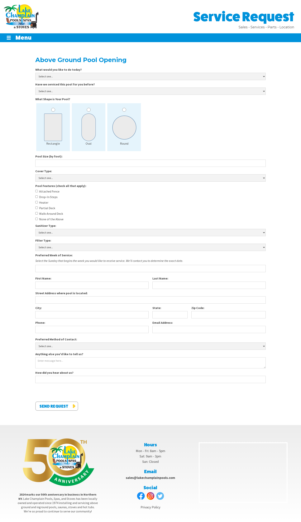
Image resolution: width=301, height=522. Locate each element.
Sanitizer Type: (45, 226)
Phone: (40, 323)
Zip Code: (197, 308)
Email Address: (162, 323)
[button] (21, 37)
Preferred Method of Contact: (56, 339)
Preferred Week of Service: (54, 255)
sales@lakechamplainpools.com (150, 477)
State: (156, 308)
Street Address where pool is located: (61, 293)
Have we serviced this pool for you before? (65, 84)
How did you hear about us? (54, 372)
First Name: (43, 278)
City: (38, 308)
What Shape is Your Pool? (52, 99)
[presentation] (64, 392)
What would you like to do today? (58, 69)
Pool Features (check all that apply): (60, 186)
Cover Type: (43, 171)
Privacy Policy (150, 507)
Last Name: (160, 278)
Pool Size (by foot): (48, 156)
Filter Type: (43, 240)
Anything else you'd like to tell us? (59, 354)
